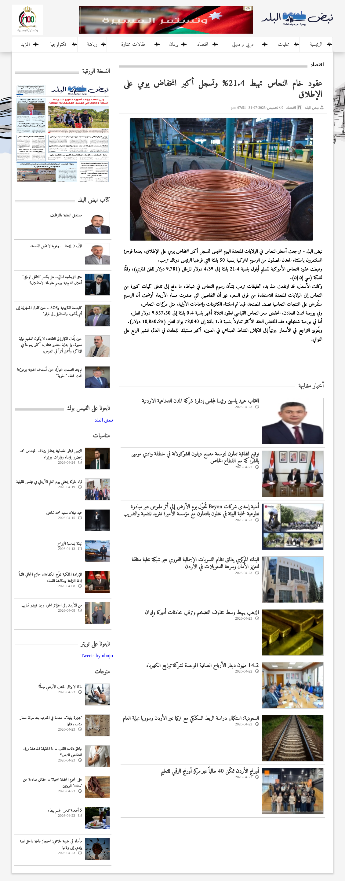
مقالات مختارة (133, 44)
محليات (283, 44)
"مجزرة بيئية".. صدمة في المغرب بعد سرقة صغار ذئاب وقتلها (51, 721)
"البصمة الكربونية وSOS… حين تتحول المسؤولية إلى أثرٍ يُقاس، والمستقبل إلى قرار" (49, 311)
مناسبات (101, 436)
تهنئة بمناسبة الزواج (69, 543)
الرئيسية (316, 44)
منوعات (102, 672)
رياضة (92, 44)
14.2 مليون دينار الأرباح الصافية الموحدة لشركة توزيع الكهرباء (202, 665)
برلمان (173, 44)
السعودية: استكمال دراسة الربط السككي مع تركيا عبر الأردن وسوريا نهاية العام (191, 718)
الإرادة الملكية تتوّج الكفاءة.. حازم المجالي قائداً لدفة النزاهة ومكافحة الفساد (50, 577)
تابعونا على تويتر (95, 644)
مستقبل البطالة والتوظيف (66, 215)
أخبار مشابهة (311, 386)
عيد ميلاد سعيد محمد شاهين (64, 512)
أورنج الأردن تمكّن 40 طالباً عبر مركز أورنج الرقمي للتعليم (210, 771)
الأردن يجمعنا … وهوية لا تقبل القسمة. (56, 246)
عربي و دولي (243, 44)
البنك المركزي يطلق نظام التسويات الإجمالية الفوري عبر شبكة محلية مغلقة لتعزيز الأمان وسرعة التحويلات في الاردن (195, 563)
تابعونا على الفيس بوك (88, 408)
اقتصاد (202, 44)
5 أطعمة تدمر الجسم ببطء (65, 810)
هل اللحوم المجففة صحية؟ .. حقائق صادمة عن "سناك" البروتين (52, 783)
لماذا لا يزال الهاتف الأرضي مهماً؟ (60, 687)
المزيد (25, 44)
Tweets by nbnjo (97, 655)
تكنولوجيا (58, 44)
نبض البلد (312, 107)
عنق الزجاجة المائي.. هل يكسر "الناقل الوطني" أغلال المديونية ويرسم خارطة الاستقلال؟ (52, 280)
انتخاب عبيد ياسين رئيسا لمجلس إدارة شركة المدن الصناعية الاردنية (200, 401)
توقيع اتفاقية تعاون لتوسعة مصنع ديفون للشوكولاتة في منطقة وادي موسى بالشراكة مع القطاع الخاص (195, 457)
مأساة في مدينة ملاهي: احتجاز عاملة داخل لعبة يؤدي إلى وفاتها (51, 844)
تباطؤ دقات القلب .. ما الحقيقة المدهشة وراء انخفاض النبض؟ (52, 752)
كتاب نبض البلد (94, 200)
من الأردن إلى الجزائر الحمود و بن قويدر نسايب (51, 605)
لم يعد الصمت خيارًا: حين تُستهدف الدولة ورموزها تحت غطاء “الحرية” (49, 373)
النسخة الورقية (96, 71)
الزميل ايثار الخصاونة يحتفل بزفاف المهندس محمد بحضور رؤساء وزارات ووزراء (51, 454)
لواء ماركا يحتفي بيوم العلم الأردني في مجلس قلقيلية (49, 481)
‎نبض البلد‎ (104, 419)
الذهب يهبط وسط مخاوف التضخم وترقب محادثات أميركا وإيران (202, 612)
